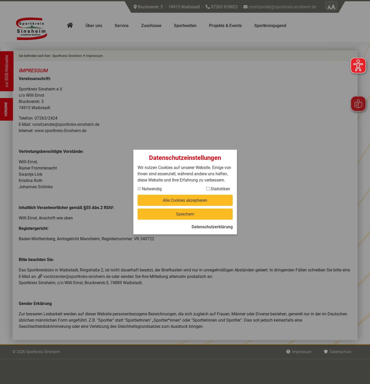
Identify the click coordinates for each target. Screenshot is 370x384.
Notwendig (150, 188)
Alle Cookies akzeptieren (185, 200)
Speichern (185, 214)
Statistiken (218, 188)
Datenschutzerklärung (212, 226)
